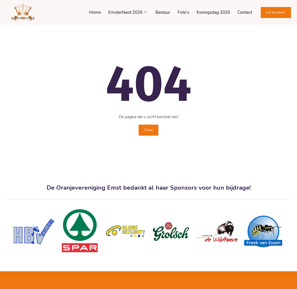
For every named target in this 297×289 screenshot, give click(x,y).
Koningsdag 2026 (213, 12)
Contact (244, 12)
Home (95, 12)
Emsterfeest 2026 (127, 12)
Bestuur (163, 12)
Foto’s (183, 12)
